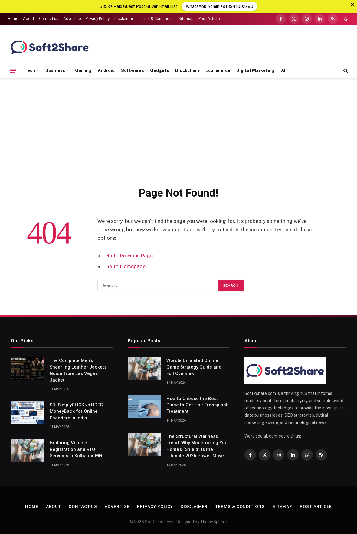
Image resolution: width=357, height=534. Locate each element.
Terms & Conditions (156, 19)
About (28, 19)
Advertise (72, 19)
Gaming (83, 70)
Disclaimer (123, 19)
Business (55, 70)
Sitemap (186, 19)
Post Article (209, 19)
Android (106, 70)
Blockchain (187, 70)
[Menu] (13, 70)
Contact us (48, 19)
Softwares (132, 70)
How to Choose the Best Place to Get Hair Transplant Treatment (197, 405)
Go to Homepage (125, 266)
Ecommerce (217, 70)
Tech (30, 70)
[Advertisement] (178, 131)
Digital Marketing (255, 70)
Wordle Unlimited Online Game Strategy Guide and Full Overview (193, 367)
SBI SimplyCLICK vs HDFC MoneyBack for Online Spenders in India (76, 411)
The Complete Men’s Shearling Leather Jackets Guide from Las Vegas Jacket (78, 370)
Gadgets (159, 70)
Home (13, 19)
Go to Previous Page (129, 255)
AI (283, 70)
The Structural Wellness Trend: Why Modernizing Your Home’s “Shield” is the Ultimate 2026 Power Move (197, 445)
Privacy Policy (98, 19)
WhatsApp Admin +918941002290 (219, 6)
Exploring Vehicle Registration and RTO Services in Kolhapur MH (76, 449)
